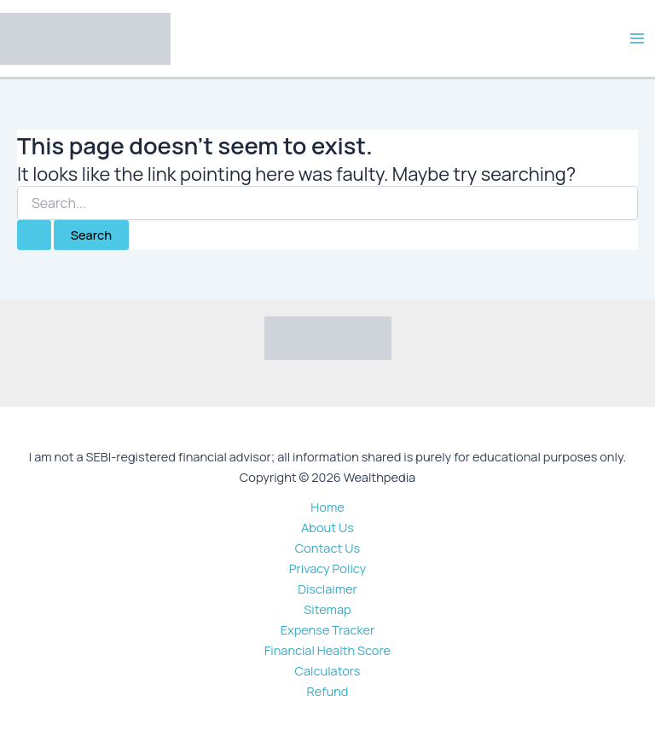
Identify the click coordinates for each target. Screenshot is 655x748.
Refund (328, 690)
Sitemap (327, 609)
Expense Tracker (328, 629)
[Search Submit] (34, 235)
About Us (327, 527)
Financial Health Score (327, 649)
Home (327, 506)
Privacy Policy (328, 568)
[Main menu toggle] (637, 38)
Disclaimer (327, 588)
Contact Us (327, 547)
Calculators (328, 670)
